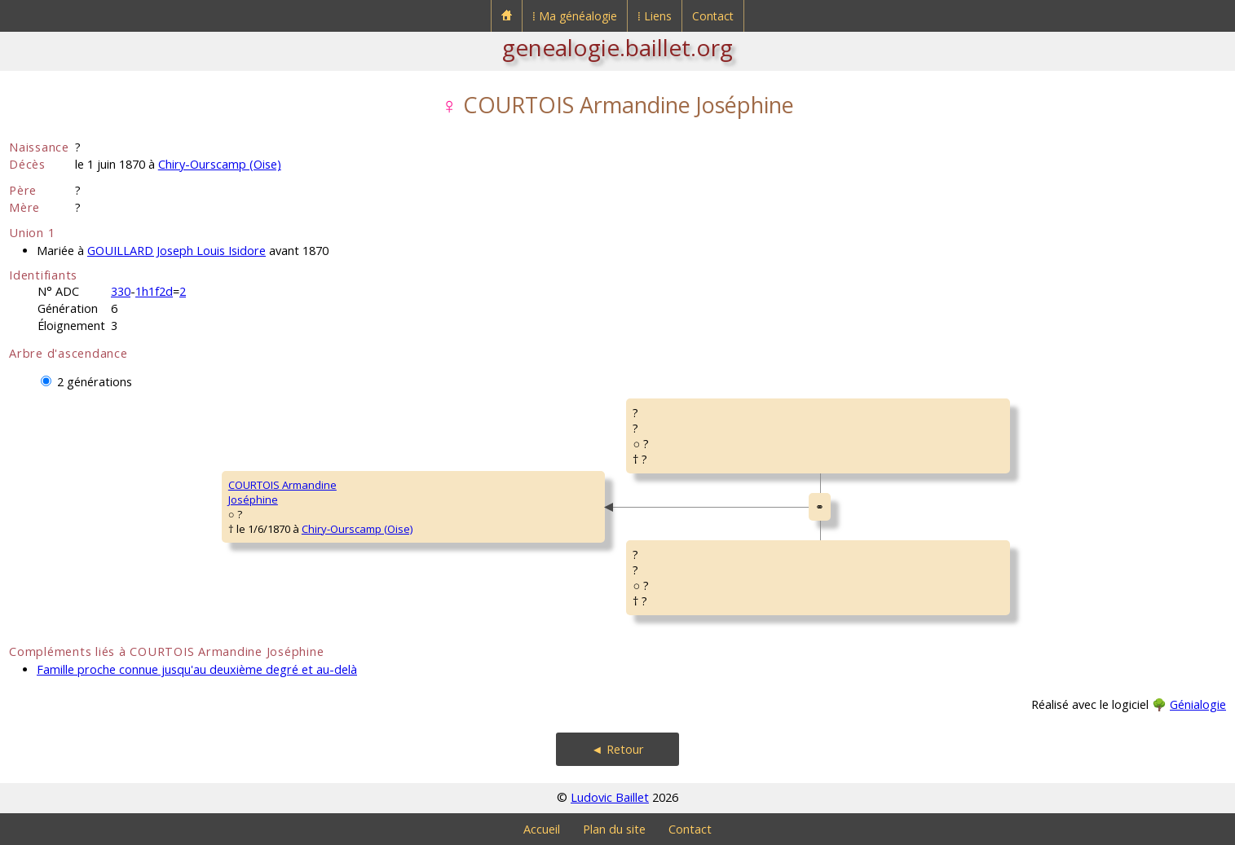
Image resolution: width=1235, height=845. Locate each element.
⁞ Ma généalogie (574, 16)
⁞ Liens (654, 16)
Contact (713, 16)
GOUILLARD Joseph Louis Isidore (176, 250)
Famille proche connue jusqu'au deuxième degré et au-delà (197, 669)
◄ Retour (617, 749)
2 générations (94, 381)
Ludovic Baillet (610, 797)
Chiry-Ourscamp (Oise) (219, 164)
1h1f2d (154, 291)
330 (120, 291)
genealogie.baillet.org (617, 47)
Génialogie (1198, 704)
